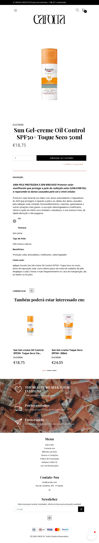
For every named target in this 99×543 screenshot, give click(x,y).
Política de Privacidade (49, 459)
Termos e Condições (49, 455)
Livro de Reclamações (50, 466)
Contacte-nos (49, 448)
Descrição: (18, 177)
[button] (44, 370)
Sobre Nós (49, 445)
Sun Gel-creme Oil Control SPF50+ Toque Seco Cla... (28, 351)
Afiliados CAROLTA (49, 462)
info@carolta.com (49, 482)
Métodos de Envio (49, 452)
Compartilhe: (19, 291)
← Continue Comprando (72, 164)
